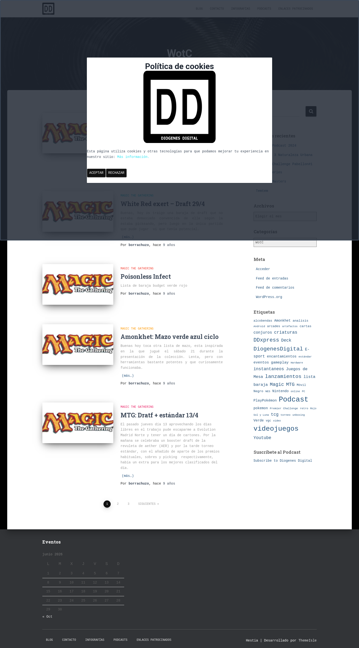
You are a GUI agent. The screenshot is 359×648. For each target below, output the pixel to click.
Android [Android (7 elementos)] (259, 326)
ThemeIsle (307, 637)
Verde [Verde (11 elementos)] (259, 420)
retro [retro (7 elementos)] (304, 408)
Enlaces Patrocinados (154, 636)
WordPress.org (269, 297)
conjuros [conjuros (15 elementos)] (263, 332)
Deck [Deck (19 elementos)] (286, 340)
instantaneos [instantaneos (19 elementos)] (269, 369)
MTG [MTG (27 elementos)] (290, 384)
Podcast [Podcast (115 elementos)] (293, 400)
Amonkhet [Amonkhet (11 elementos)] (282, 321)
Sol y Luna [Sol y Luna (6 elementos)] (261, 415)
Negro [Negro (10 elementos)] (258, 391)
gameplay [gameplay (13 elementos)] (279, 362)
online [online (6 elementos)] (295, 391)
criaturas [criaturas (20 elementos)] (285, 332)
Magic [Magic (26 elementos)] (277, 384)
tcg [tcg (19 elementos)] (275, 414)
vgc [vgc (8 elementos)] (268, 420)
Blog (49, 636)
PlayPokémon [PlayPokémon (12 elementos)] (265, 400)
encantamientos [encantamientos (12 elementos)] (281, 356)
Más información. (133, 157)
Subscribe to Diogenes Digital (283, 461)
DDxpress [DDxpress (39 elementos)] (266, 340)
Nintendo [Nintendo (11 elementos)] (280, 391)
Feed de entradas (272, 278)
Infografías (94, 636)
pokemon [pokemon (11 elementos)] (261, 408)
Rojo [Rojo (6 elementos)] (313, 408)
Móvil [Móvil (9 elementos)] (301, 385)
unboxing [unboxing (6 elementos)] (299, 415)
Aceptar (96, 173)
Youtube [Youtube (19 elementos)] (262, 437)
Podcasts (121, 636)
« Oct (47, 614)
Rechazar (116, 173)
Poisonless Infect (146, 276)
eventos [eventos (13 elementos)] (261, 362)
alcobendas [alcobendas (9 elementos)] (263, 321)
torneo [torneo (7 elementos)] (285, 414)
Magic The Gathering (137, 268)
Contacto (69, 636)
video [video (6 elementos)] (277, 420)
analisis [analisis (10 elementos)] (300, 321)
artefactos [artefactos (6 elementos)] (290, 326)
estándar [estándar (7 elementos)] (305, 356)
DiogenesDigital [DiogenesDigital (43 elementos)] (278, 349)
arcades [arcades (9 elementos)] (273, 326)
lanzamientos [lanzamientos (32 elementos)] (283, 376)
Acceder (263, 269)
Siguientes (146, 500)
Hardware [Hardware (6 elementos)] (297, 362)
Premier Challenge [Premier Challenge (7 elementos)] (284, 408)
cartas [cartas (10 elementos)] (305, 326)
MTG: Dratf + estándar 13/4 (159, 412)
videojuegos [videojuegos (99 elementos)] (276, 429)
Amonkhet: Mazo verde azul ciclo (169, 333)
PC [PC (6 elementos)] (303, 391)
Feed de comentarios (275, 288)
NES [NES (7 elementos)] (267, 391)
